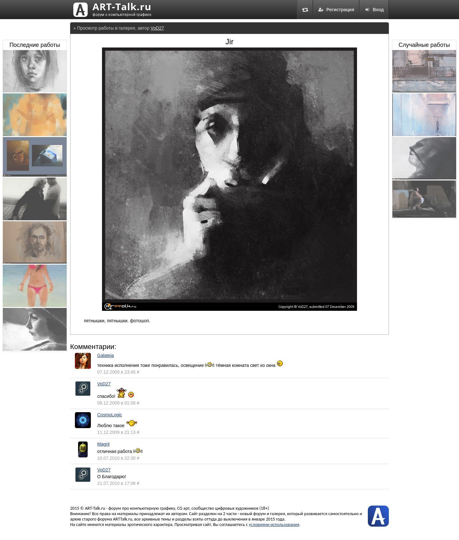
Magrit (103, 444)
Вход (374, 9)
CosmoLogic (109, 414)
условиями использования (274, 524)
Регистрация (336, 9)
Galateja (105, 355)
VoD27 (157, 28)
